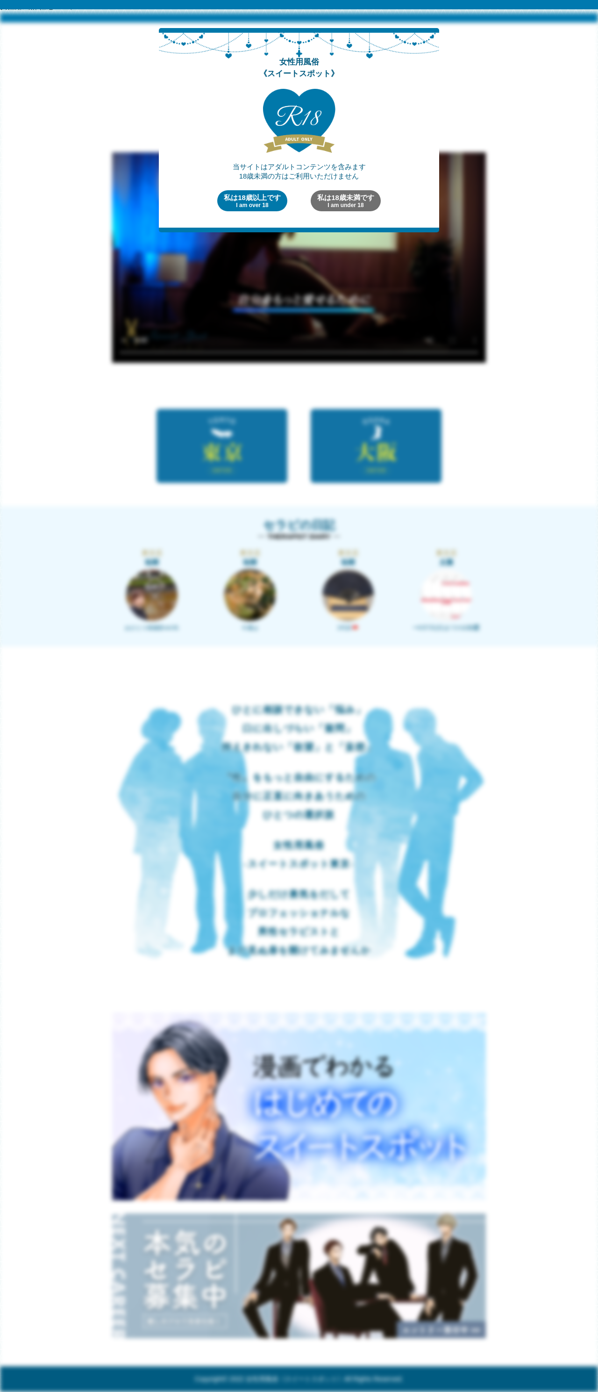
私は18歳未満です (345, 201)
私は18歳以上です (252, 201)
